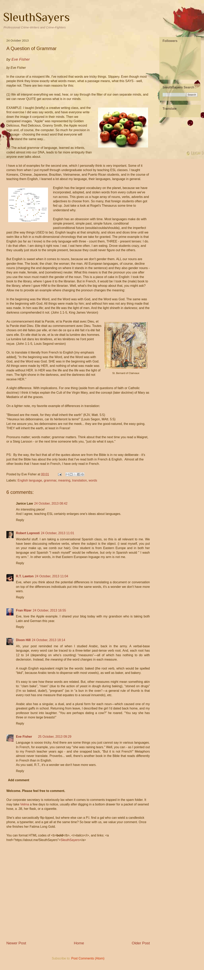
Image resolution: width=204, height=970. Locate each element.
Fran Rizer (23, 610)
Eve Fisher (24, 736)
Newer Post (16, 943)
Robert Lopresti (28, 533)
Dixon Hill (23, 640)
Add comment (18, 780)
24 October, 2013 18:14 (48, 640)
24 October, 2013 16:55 (49, 610)
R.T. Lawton (25, 576)
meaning (64, 480)
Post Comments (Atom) (87, 958)
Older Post (141, 943)
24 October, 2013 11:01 (57, 533)
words (93, 480)
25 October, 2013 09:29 (54, 736)
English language (30, 480)
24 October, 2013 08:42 (50, 503)
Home (79, 943)
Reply (20, 520)
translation (79, 480)
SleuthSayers (36, 17)
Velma (24, 804)
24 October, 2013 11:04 (51, 576)
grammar (50, 480)
